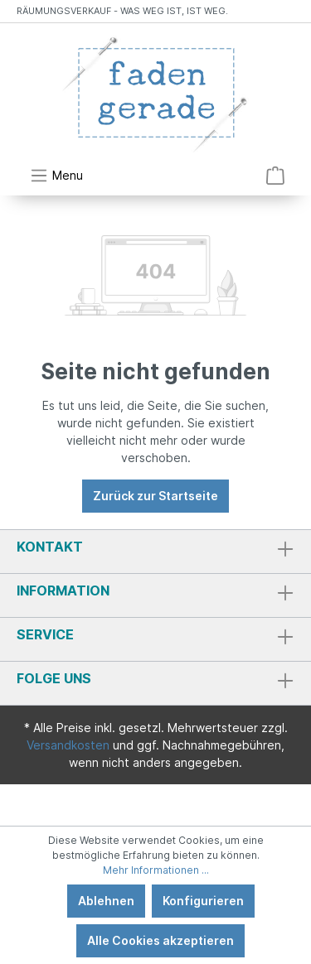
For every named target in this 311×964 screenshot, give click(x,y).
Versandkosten (68, 745)
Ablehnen (106, 901)
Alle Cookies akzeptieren (160, 940)
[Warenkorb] (275, 175)
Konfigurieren (203, 901)
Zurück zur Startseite (155, 496)
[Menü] (56, 176)
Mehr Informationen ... (156, 870)
